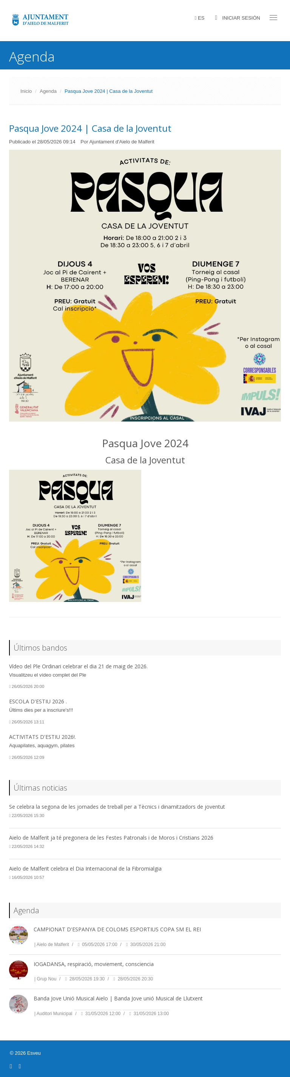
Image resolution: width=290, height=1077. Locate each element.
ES (201, 18)
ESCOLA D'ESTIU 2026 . (38, 701)
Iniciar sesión (241, 18)
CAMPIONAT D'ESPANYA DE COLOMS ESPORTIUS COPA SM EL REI (117, 929)
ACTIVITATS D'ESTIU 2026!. (42, 736)
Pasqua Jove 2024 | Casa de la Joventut (90, 128)
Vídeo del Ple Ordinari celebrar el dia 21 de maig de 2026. (78, 666)
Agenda (48, 91)
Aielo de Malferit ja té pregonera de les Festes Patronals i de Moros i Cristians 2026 (111, 837)
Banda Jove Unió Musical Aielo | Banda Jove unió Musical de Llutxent (118, 998)
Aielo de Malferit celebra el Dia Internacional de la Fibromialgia (85, 868)
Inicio (26, 91)
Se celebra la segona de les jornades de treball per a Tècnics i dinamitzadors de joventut (117, 806)
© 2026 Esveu (25, 1053)
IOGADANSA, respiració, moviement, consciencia (94, 964)
